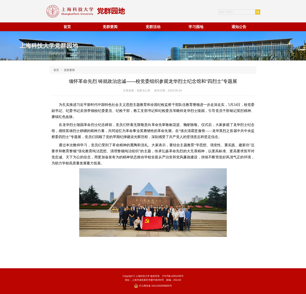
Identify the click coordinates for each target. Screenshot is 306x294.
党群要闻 (69, 70)
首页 (56, 70)
